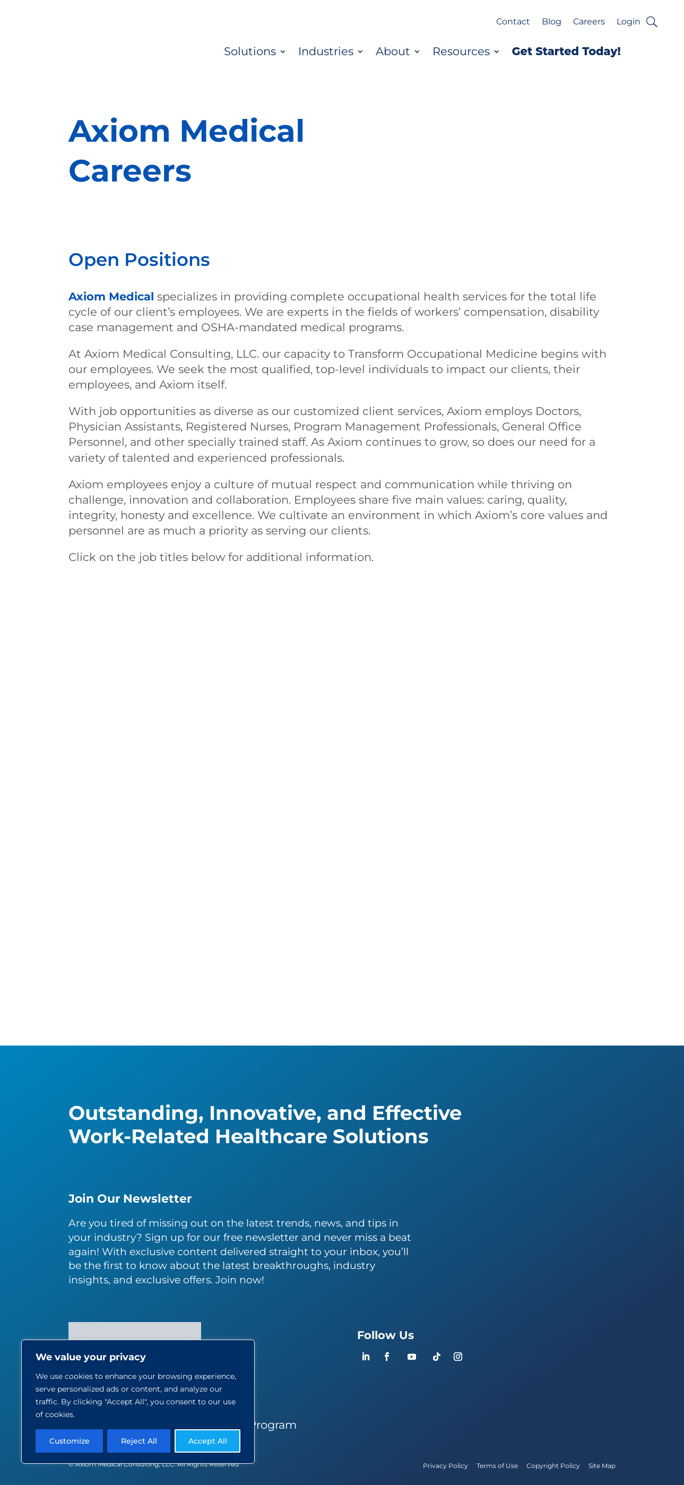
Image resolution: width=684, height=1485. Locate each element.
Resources (461, 51)
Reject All (139, 1441)
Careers (589, 22)
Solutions (250, 51)
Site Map (602, 1466)
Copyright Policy (553, 1466)
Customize (69, 1441)
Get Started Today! (566, 51)
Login (628, 22)
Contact (513, 22)
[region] (138, 1402)
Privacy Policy (445, 1466)
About (393, 51)
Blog (551, 22)
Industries (325, 51)
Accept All (207, 1441)
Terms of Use (497, 1466)
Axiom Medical (111, 296)
